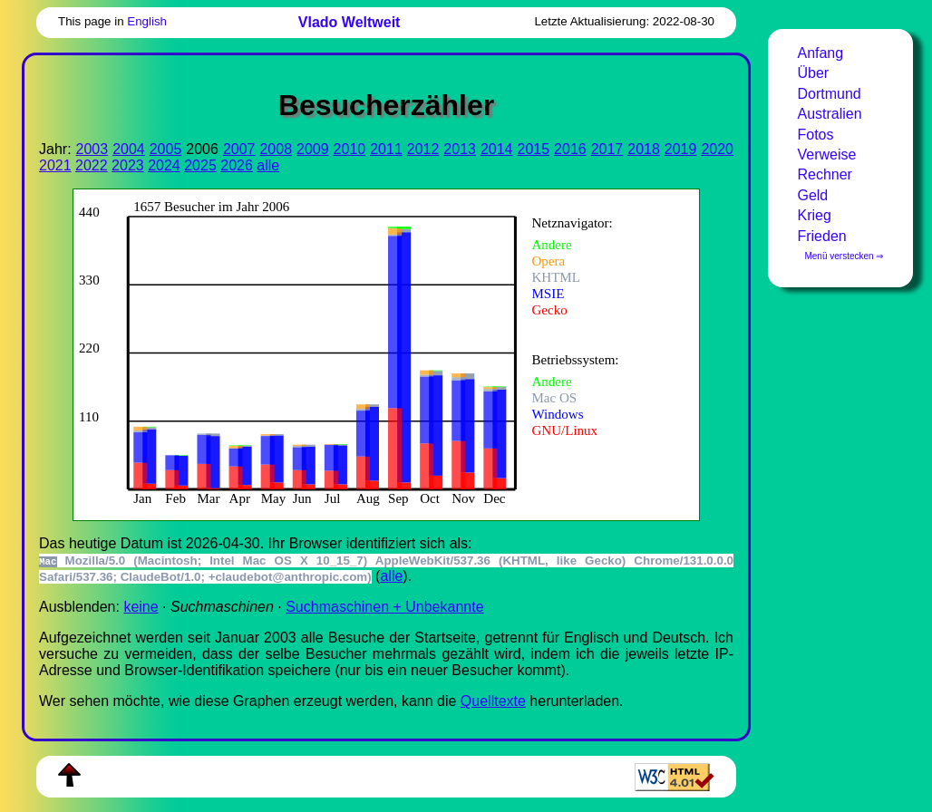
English (147, 21)
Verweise (826, 154)
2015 (534, 149)
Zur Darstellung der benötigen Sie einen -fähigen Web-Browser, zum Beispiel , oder (373, 353)
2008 (275, 149)
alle (268, 165)
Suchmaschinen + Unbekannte (384, 606)
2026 (236, 165)
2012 (423, 149)
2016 (570, 149)
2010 (350, 149)
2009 (312, 149)
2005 (166, 149)
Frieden (821, 236)
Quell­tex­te (493, 701)
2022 (91, 165)
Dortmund (828, 94)
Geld (812, 195)
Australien (829, 113)
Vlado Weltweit (349, 22)
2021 (55, 165)
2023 (128, 165)
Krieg (813, 215)
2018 (643, 149)
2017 (607, 149)
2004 (128, 149)
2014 (497, 149)
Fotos (815, 134)
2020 (717, 149)
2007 (239, 149)
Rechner (824, 174)
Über (813, 73)
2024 (164, 165)
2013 (459, 149)
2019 (681, 149)
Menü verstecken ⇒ (843, 256)
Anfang (820, 53)
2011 (386, 149)
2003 (92, 149)
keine (140, 606)
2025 (200, 165)
